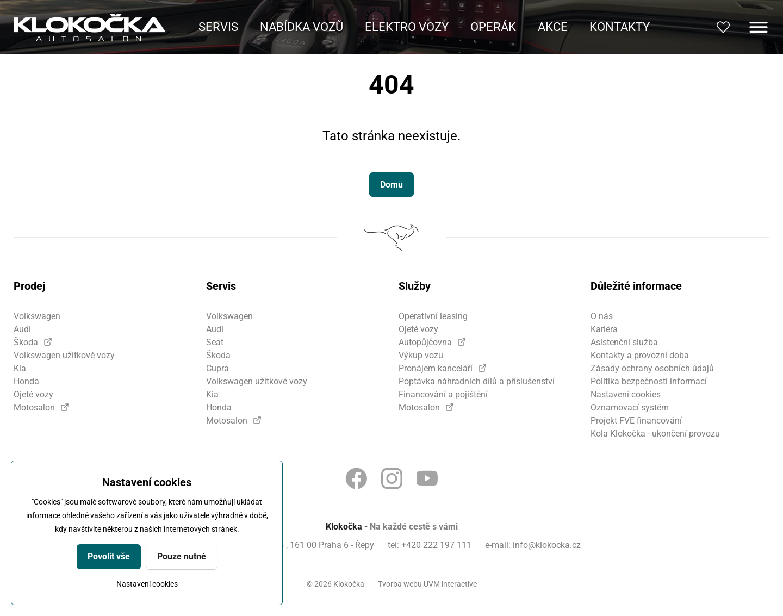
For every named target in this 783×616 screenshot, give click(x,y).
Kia (20, 368)
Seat (214, 342)
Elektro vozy (407, 27)
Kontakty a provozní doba (640, 355)
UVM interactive (450, 584)
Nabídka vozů (301, 27)
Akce (553, 27)
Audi (22, 329)
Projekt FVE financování (636, 420)
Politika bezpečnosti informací (649, 381)
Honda (26, 381)
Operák (493, 27)
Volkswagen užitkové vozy (64, 355)
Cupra (217, 368)
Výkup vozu (421, 355)
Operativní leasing (433, 316)
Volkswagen (37, 316)
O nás (602, 316)
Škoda (26, 342)
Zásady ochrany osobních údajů (652, 368)
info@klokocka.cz (547, 545)
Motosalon (34, 407)
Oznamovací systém (630, 407)
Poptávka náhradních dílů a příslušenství (477, 381)
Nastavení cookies (147, 584)
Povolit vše (109, 556)
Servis (218, 27)
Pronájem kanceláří (436, 368)
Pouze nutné (181, 556)
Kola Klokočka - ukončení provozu (655, 433)
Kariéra (604, 329)
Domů (391, 184)
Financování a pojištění (443, 394)
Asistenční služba (624, 342)
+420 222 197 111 (436, 545)
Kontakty (619, 27)
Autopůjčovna (425, 342)
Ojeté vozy (33, 394)
